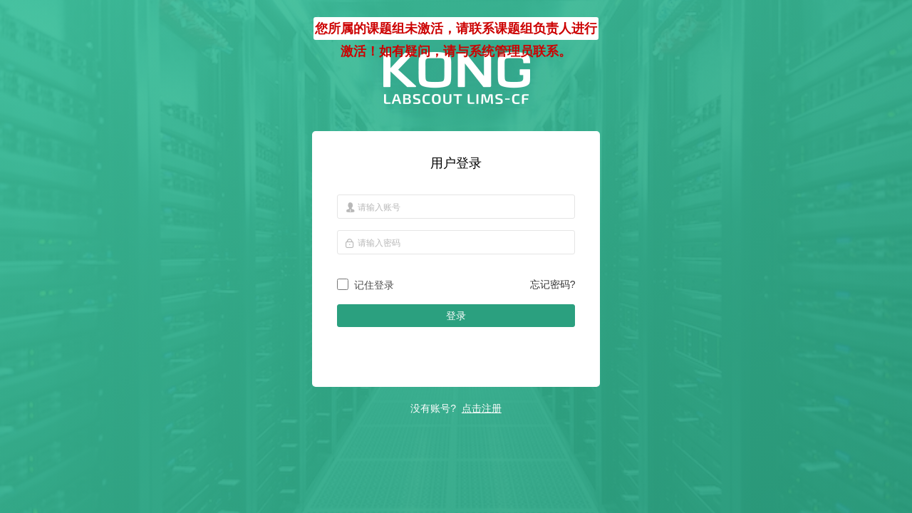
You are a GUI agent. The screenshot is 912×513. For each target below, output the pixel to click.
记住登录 (374, 285)
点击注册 (482, 408)
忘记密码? (553, 284)
